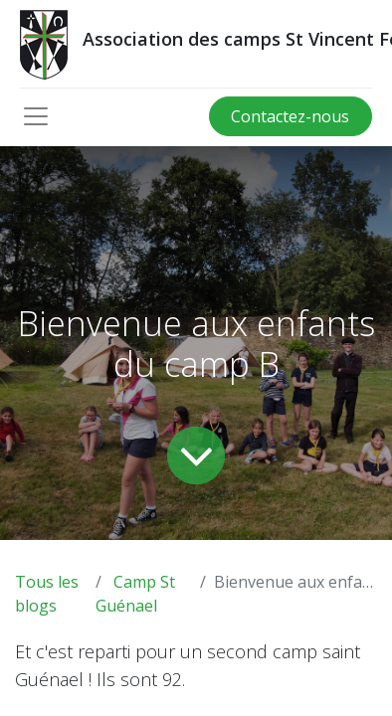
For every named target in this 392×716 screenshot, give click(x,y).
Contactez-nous (290, 116)
